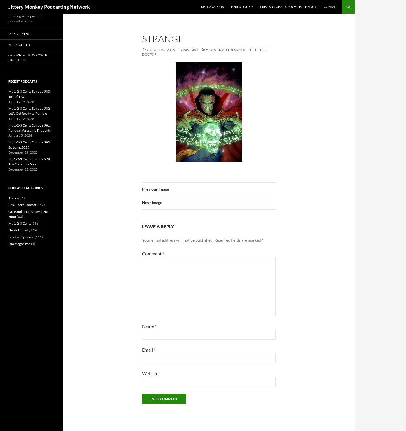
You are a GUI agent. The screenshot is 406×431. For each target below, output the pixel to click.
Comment (153, 253)
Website (150, 373)
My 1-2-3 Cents (212, 6)
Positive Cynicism (21, 237)
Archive (14, 198)
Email (148, 349)
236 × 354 (190, 50)
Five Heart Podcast (22, 205)
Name (149, 326)
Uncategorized (19, 244)
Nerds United (242, 6)
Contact (331, 6)
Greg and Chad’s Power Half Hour (288, 6)
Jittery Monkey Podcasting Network (49, 7)
